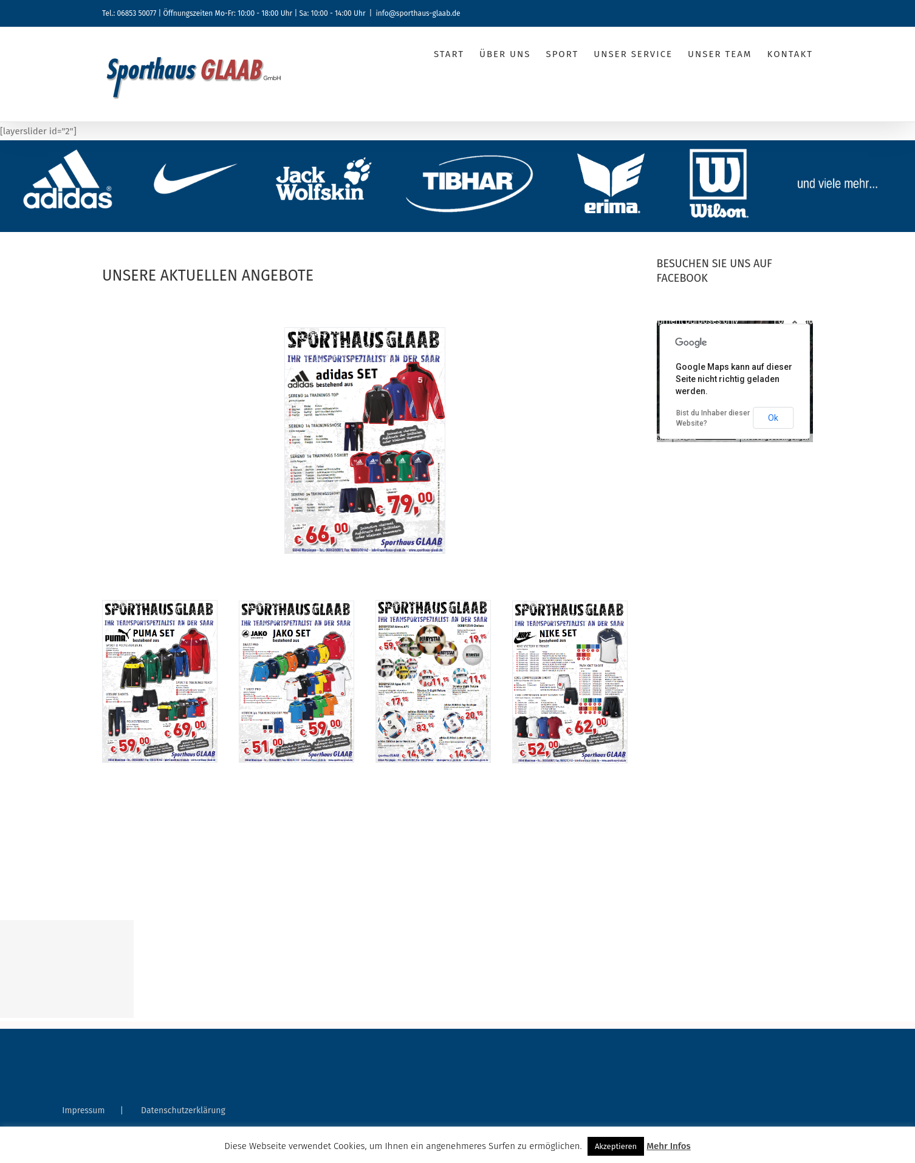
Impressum (83, 1110)
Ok (773, 418)
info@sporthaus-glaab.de (417, 13)
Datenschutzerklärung (183, 1110)
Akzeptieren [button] (616, 1146)
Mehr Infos (668, 1146)
